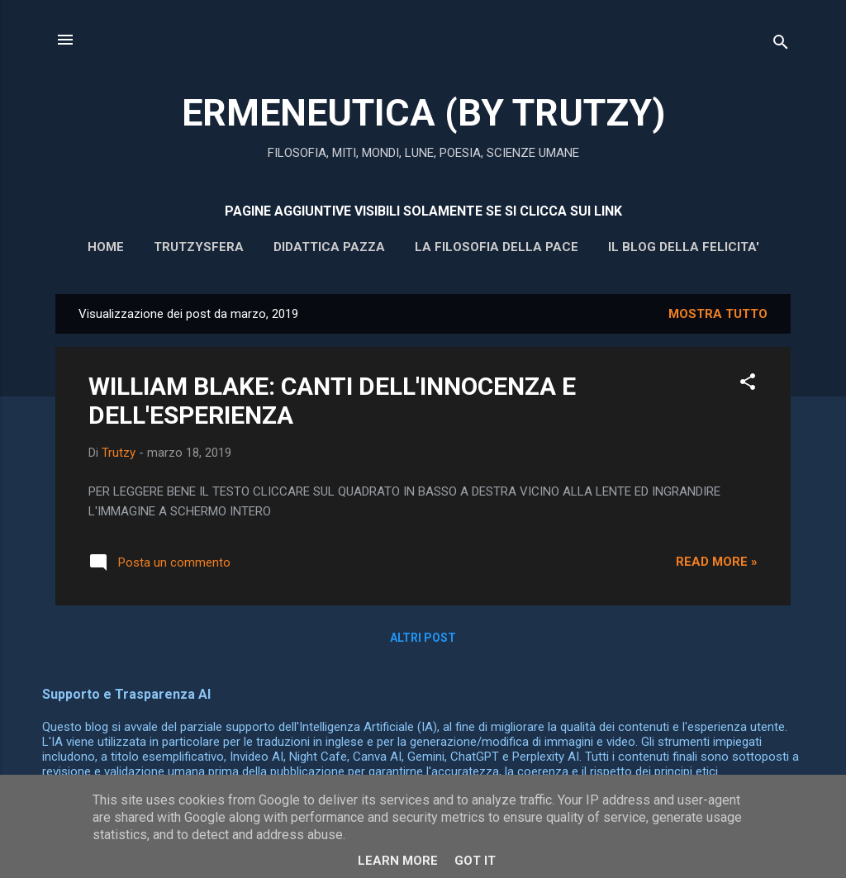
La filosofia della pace (496, 247)
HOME (106, 247)
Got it (475, 860)
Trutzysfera (199, 247)
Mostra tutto (718, 313)
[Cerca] (781, 45)
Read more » (717, 561)
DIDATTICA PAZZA (329, 247)
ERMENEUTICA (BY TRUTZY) (423, 113)
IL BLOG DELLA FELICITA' (683, 247)
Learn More (398, 860)
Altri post (423, 637)
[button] (748, 384)
